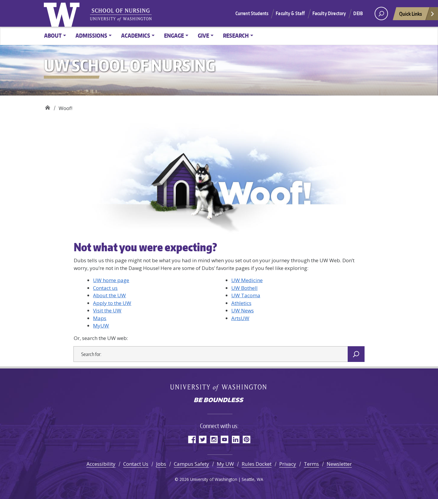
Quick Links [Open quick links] (417, 15)
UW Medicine (247, 280)
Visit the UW (107, 310)
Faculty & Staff (290, 13)
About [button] (53, 35)
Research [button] (236, 35)
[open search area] (381, 13)
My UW (225, 463)
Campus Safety (191, 463)
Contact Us (135, 463)
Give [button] (203, 35)
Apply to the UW (112, 303)
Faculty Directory (329, 13)
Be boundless (219, 400)
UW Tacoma (245, 295)
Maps (99, 318)
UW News (242, 310)
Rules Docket (257, 463)
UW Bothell (244, 288)
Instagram (214, 439)
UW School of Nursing (47, 106)
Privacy (287, 463)
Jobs (161, 463)
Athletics (241, 303)
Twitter (203, 439)
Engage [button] (174, 35)
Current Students (252, 13)
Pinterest (247, 439)
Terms (311, 463)
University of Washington (63, 13)
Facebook (192, 439)
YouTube (225, 439)
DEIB (358, 13)
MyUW (101, 325)
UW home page (111, 280)
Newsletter (339, 463)
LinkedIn (236, 439)
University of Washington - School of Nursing (121, 15)
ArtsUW (240, 318)
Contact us (105, 288)
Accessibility (100, 463)
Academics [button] (135, 35)
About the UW (109, 295)
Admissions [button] (91, 35)
